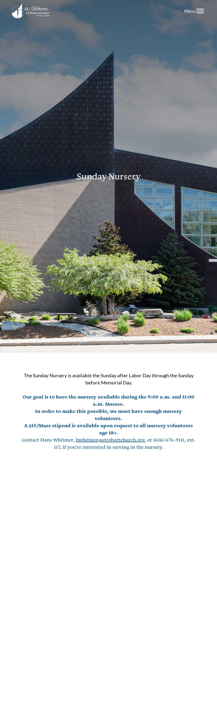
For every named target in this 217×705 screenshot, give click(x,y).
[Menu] (200, 11)
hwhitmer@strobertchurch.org (110, 440)
